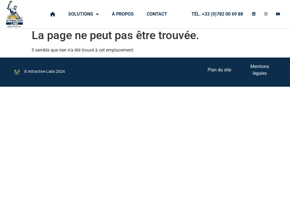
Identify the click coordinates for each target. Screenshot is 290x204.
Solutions (83, 14)
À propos (123, 14)
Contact (157, 14)
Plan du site (219, 72)
